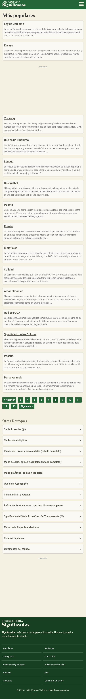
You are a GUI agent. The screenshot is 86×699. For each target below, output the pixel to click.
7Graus (34, 690)
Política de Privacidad (55, 664)
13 (14, 406)
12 (5, 406)
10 (70, 399)
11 (78, 399)
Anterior (9, 399)
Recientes (49, 648)
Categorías (8, 656)
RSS (46, 672)
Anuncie (7, 672)
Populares (8, 648)
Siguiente (27, 406)
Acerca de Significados (14, 664)
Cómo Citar (50, 656)
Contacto (7, 680)
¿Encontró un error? (54, 680)
